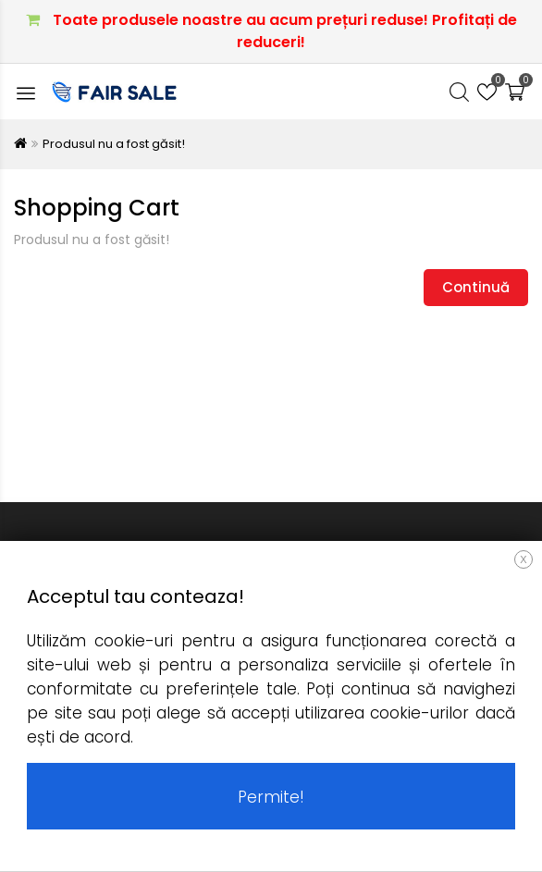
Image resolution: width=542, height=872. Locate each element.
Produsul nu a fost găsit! (114, 144)
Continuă (476, 287)
